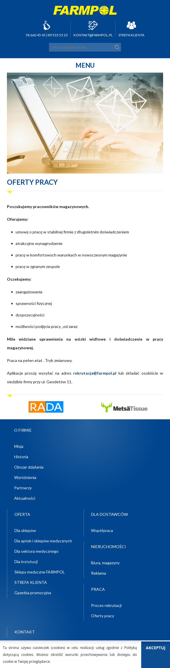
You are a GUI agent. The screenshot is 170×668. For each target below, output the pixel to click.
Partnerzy (23, 487)
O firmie (23, 430)
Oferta (22, 514)
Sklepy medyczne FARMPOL (39, 571)
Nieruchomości (108, 546)
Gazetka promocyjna (32, 592)
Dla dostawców (109, 514)
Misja (18, 446)
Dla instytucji (26, 561)
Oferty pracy (102, 615)
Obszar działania (29, 467)
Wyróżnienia (25, 477)
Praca (98, 589)
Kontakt (24, 631)
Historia (21, 456)
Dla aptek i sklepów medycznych (43, 540)
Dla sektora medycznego (36, 551)
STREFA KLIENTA (131, 35)
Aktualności (24, 498)
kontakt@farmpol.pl (93, 35)
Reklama (98, 573)
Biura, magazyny (105, 562)
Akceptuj (155, 647)
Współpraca (102, 530)
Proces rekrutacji (106, 605)
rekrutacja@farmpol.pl (94, 373)
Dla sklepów (25, 530)
